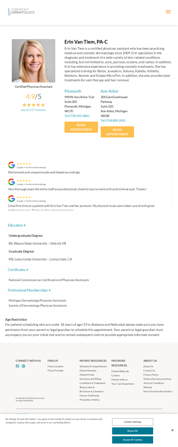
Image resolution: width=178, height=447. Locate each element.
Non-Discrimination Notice (157, 391)
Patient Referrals (120, 371)
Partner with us (119, 379)
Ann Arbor (110, 91)
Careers (115, 375)
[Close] (172, 430)
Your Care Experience (122, 383)
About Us (148, 366)
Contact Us (149, 370)
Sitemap (147, 387)
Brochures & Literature (91, 391)
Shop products (87, 387)
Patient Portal (87, 374)
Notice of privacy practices (157, 378)
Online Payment (88, 370)
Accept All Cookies (132, 439)
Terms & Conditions (153, 383)
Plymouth (72, 91)
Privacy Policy (150, 374)
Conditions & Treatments (93, 383)
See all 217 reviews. (33, 110)
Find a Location (55, 366)
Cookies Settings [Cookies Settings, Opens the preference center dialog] (132, 421)
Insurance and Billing (90, 378)
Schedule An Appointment (93, 366)
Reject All (132, 430)
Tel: (76, 116)
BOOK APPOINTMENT (81, 127)
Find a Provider (56, 370)
